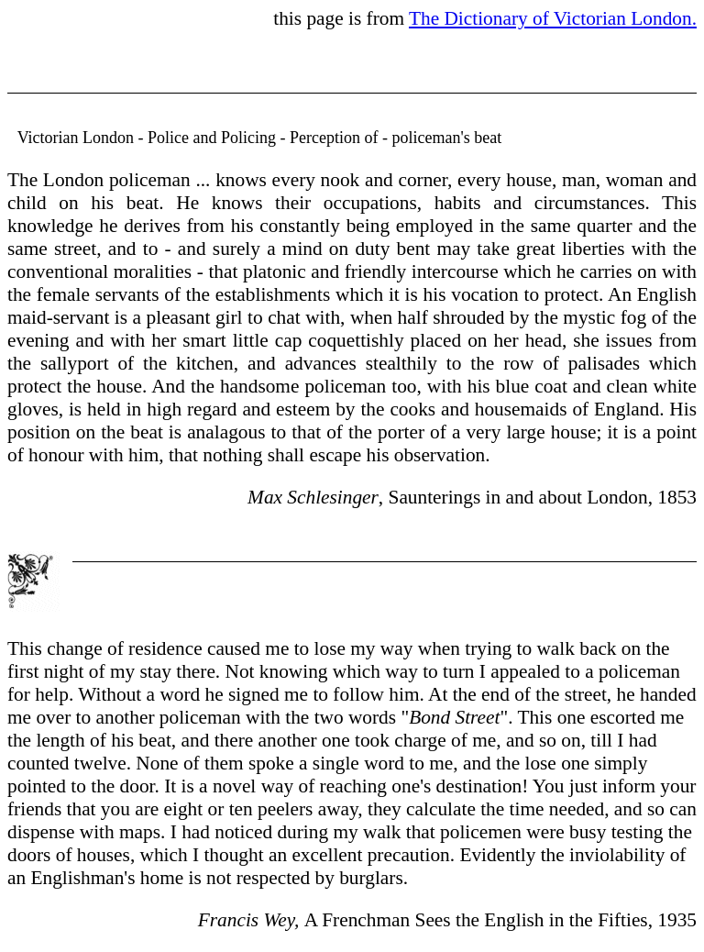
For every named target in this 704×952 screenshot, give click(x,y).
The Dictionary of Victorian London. (553, 18)
